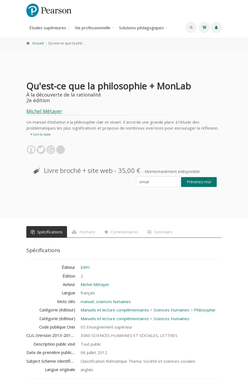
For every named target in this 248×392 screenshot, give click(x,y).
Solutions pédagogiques (141, 27)
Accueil (38, 43)
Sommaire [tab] (160, 231)
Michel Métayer (44, 111)
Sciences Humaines (171, 310)
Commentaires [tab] (121, 231)
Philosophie (204, 310)
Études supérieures (47, 27)
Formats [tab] (83, 231)
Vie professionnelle (92, 27)
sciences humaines (113, 301)
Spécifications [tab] (47, 231)
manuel (87, 301)
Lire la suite (40, 134)
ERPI (85, 267)
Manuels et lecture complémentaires (115, 310)
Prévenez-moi (199, 181)
